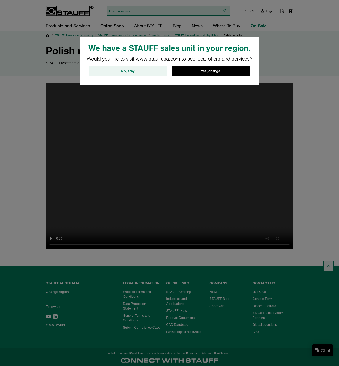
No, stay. (128, 71)
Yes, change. (211, 71)
